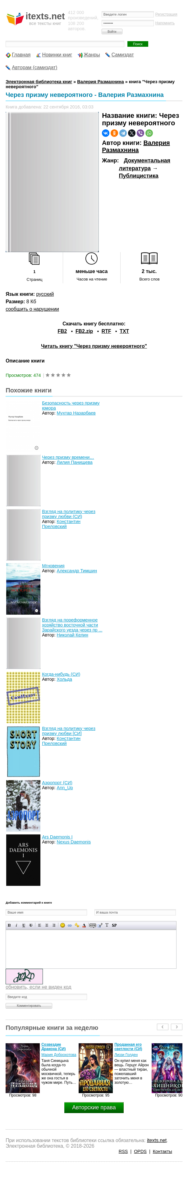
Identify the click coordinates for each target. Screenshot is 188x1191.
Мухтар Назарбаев (76, 413)
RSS (123, 1151)
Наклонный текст (16, 925)
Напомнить (165, 23)
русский (45, 294)
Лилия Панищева (75, 462)
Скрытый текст (92, 925)
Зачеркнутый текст (30, 925)
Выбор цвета (84, 925)
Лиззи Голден (126, 1055)
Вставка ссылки (69, 925)
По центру (46, 925)
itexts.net (157, 1140)
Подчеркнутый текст (23, 925)
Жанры (92, 54)
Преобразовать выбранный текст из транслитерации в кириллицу (107, 925)
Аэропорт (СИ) (57, 782)
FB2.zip (84, 331)
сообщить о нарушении (32, 309)
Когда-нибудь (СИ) (61, 674)
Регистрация (166, 14)
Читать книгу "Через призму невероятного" (94, 346)
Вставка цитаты (99, 925)
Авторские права (94, 1107)
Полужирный (9, 925)
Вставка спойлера (114, 925)
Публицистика (138, 176)
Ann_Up (65, 787)
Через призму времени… (68, 457)
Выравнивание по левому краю (39, 925)
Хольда (64, 679)
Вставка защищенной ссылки (76, 925)
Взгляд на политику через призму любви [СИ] (68, 731)
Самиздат (123, 54)
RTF (106, 331)
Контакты (162, 1151)
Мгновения (53, 565)
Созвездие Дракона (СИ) (53, 1046)
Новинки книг (57, 54)
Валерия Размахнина (136, 146)
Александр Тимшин (77, 570)
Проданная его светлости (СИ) (128, 1046)
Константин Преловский (61, 524)
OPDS (140, 1151)
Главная (21, 54)
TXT (124, 331)
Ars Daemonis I (57, 836)
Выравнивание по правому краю (53, 925)
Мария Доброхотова (58, 1055)
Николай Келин (72, 634)
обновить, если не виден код (38, 987)
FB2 (62, 331)
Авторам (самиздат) (34, 67)
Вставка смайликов (62, 925)
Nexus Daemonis (74, 841)
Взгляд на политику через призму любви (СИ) (68, 514)
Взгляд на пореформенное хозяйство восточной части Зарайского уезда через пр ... (72, 624)
